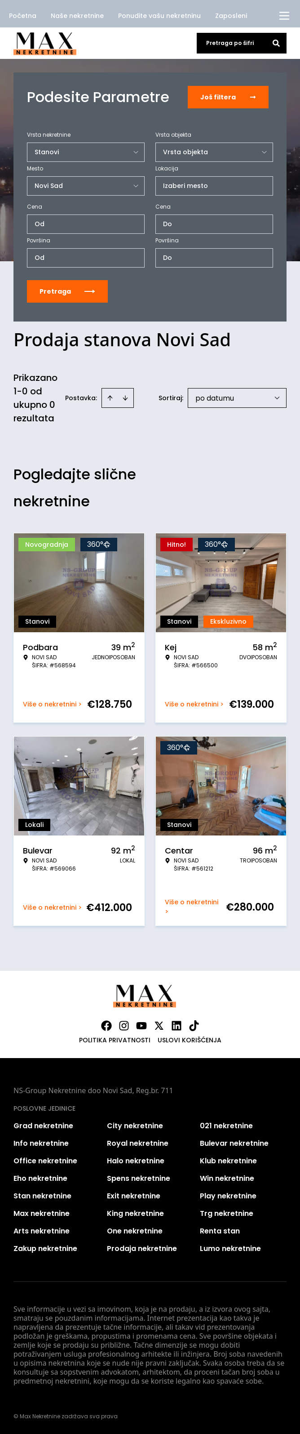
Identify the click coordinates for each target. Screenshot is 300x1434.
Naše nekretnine (77, 15)
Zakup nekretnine (45, 1248)
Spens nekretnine (138, 1178)
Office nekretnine (45, 1161)
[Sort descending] (125, 398)
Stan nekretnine (42, 1196)
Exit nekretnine (133, 1196)
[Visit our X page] (159, 1025)
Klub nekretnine (228, 1161)
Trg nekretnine (226, 1213)
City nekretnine (135, 1126)
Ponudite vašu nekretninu (159, 15)
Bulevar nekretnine (234, 1143)
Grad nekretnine (43, 1126)
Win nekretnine (227, 1178)
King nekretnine (135, 1213)
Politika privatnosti (114, 1040)
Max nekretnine (41, 1213)
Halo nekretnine (135, 1161)
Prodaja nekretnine (142, 1248)
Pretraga (67, 291)
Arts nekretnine (41, 1231)
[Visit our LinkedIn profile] (176, 1025)
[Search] (276, 43)
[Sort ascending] (110, 398)
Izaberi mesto (185, 185)
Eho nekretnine (40, 1178)
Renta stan (220, 1231)
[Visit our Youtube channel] (141, 1025)
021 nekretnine (226, 1126)
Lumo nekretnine (230, 1248)
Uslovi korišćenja (189, 1040)
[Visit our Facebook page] (106, 1025)
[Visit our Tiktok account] (194, 1025)
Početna (22, 15)
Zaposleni (231, 15)
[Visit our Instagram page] (124, 1025)
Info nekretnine (41, 1143)
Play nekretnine (228, 1196)
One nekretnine (135, 1231)
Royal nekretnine (137, 1143)
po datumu (214, 398)
